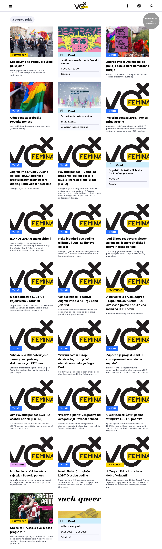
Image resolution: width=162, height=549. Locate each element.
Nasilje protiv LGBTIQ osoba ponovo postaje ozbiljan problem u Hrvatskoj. (126, 75)
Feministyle (18, 464)
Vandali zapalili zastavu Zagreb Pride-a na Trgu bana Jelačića (78, 301)
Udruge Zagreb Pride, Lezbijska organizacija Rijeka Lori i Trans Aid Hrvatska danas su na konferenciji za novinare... (78, 253)
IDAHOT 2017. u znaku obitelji (30, 238)
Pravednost (19, 55)
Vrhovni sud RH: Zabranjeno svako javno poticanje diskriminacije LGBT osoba (29, 359)
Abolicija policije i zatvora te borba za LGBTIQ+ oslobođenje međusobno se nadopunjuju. (27, 72)
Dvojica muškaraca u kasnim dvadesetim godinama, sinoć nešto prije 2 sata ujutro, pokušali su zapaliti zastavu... (77, 312)
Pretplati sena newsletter (151, 20)
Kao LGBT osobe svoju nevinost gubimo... (125, 313)
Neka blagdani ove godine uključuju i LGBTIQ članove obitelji (76, 243)
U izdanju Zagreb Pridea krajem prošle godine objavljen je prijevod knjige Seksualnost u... (79, 372)
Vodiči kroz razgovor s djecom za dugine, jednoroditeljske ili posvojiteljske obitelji (126, 243)
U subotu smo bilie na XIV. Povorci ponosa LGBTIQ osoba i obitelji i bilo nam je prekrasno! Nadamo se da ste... (31, 426)
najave (71, 55)
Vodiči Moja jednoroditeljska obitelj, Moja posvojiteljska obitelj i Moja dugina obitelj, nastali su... (125, 253)
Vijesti (112, 55)
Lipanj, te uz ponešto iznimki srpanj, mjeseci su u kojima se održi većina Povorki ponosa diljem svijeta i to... (30, 482)
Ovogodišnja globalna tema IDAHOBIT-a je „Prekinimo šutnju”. (30, 127)
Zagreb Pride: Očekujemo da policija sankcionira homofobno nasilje (127, 66)
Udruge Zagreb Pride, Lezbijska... (25, 188)
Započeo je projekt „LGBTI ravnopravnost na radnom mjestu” (124, 359)
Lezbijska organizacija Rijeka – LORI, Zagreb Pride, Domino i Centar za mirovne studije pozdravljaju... (30, 370)
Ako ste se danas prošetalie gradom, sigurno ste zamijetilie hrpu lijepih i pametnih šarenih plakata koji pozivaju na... (79, 426)
